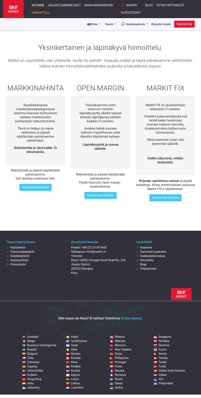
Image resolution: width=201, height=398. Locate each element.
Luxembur (75, 387)
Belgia (28, 341)
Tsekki (160, 362)
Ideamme (38, 5)
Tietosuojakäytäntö (20, 251)
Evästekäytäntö (17, 256)
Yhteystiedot (130, 12)
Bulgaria (30, 353)
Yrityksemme (146, 268)
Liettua (73, 383)
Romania (118, 374)
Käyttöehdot (16, 247)
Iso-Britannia (76, 341)
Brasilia (29, 349)
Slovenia (161, 345)
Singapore (162, 336)
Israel (72, 345)
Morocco (118, 345)
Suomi (109, 24)
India (27, 383)
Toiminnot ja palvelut (151, 251)
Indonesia (31, 387)
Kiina (71, 362)
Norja (116, 353)
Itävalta (73, 353)
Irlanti (72, 336)
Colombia (30, 362)
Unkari (160, 374)
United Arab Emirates (169, 370)
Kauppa (129, 5)
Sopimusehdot (17, 260)
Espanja (29, 366)
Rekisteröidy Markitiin (35, 187)
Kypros (73, 374)
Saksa (116, 383)
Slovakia (161, 341)
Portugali (118, 362)
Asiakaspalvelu (133, 24)
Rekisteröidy (184, 24)
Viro (159, 379)
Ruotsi (116, 379)
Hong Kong (31, 379)
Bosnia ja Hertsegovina (39, 345)
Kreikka (73, 366)
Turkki (160, 366)
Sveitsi (160, 353)
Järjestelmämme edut (64, 5)
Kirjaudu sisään (161, 24)
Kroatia (73, 370)
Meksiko (117, 341)
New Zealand (120, 349)
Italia (71, 349)
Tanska (161, 358)
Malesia (117, 336)
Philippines (119, 358)
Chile (28, 358)
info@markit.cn (96, 251)
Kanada (73, 358)
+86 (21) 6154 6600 (94, 247)
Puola (116, 366)
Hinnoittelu (40, 12)
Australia (30, 336)
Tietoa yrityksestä (170, 5)
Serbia (116, 387)
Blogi (149, 5)
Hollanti (29, 374)
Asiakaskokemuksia (98, 5)
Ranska (117, 370)
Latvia (72, 379)
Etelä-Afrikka (32, 370)
